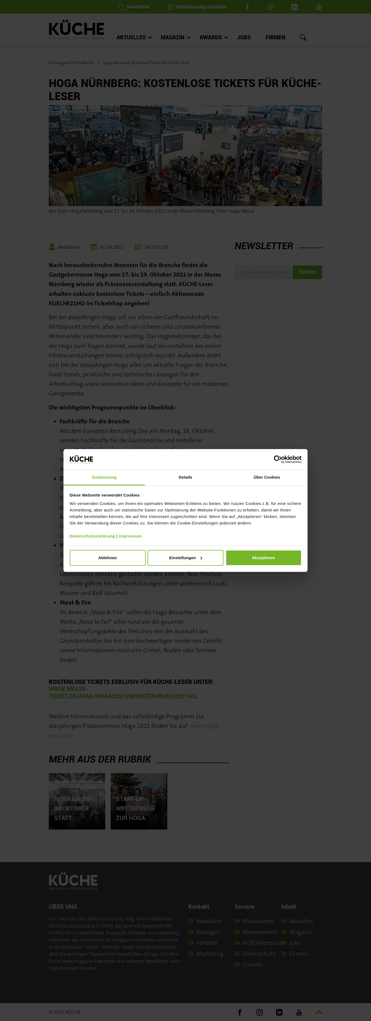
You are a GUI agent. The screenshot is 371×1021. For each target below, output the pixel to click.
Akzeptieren (263, 557)
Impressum (130, 536)
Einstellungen (185, 557)
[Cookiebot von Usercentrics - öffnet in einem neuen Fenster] (278, 459)
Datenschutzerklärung (92, 536)
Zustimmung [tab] (104, 477)
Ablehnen (107, 557)
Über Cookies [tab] (267, 477)
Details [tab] (185, 477)
